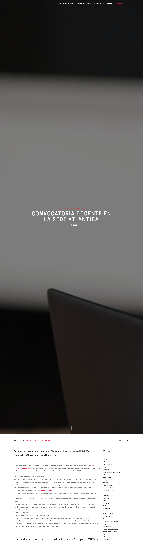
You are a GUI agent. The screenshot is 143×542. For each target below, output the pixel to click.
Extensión (89, 3)
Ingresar (119, 3)
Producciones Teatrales (110, 532)
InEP (104, 3)
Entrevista (106, 493)
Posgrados (106, 524)
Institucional (97, 3)
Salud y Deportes (108, 537)
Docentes (106, 482)
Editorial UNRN (107, 485)
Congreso (106, 469)
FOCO (104, 501)
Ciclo (104, 467)
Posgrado (71, 3)
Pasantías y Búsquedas (110, 521)
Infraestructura (108, 508)
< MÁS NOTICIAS (122, 440)
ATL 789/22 (25, 468)
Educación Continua (109, 488)
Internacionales (108, 513)
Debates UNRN (107, 477)
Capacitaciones (108, 464)
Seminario (106, 539)
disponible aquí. (46, 490)
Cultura (105, 475)
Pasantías (106, 519)
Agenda (109, 3)
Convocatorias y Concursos (111, 472)
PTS (104, 534)
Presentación (107, 526)
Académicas (107, 457)
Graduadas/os (107, 503)
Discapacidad (107, 480)
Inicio (15, 440)
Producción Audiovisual (110, 529)
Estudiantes (63, 3)
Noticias (21, 440)
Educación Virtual (108, 490)
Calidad (105, 462)
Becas (105, 459)
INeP (104, 506)
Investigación (80, 3)
